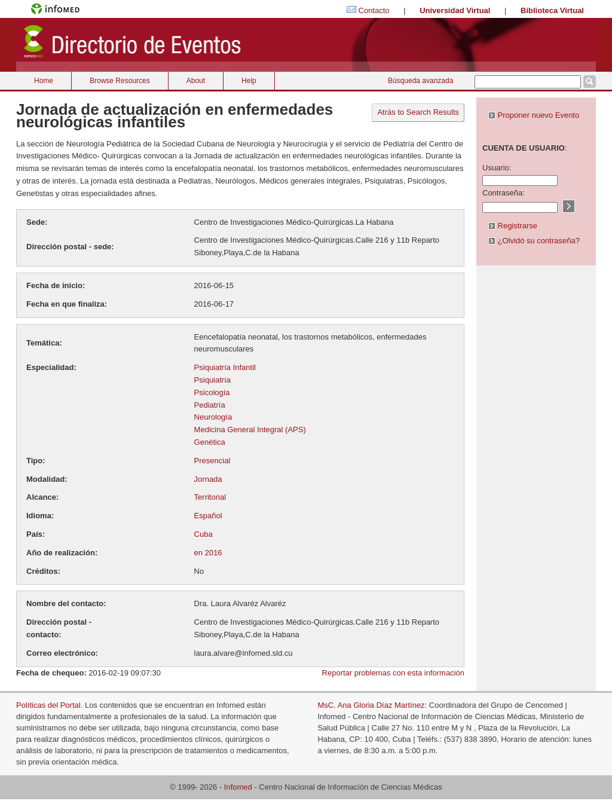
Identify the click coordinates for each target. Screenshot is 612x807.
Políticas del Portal (48, 705)
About (195, 81)
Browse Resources (120, 81)
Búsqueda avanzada (420, 81)
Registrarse (512, 225)
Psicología (212, 392)
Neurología (213, 416)
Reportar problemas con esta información (393, 672)
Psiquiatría (212, 379)
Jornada (208, 479)
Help (248, 81)
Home (43, 81)
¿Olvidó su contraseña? (534, 240)
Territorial (210, 497)
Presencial (212, 460)
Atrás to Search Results (418, 112)
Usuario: (496, 167)
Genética (209, 442)
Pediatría (209, 405)
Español (208, 515)
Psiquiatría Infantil (225, 367)
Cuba (203, 534)
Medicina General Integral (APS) (250, 429)
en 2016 (208, 552)
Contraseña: (503, 192)
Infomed (238, 786)
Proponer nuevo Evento (533, 115)
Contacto (374, 10)
